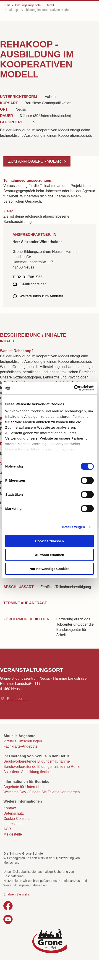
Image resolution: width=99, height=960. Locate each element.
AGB (7, 829)
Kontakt (9, 808)
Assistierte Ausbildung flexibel (27, 772)
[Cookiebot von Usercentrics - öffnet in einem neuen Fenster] (74, 388)
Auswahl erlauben (49, 555)
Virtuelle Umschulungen (22, 741)
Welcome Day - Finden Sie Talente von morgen (41, 792)
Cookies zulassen (49, 541)
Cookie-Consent (16, 819)
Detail (50, 5)
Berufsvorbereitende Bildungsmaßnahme (36, 761)
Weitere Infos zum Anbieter (41, 296)
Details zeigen (73, 527)
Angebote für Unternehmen (25, 787)
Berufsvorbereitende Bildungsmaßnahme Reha (41, 766)
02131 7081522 (29, 277)
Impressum (12, 824)
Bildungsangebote (28, 5)
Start (6, 5)
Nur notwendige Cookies (49, 569)
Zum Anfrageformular (35, 161)
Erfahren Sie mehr (16, 894)
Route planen (18, 699)
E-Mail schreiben (33, 284)
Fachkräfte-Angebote (20, 746)
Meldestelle (12, 834)
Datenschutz (13, 813)
